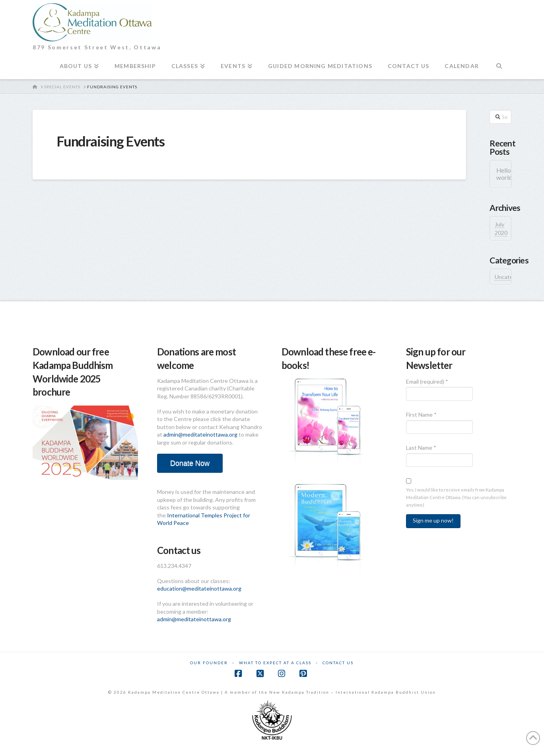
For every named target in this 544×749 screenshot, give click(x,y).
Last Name (421, 447)
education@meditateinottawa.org (199, 588)
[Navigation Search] (498, 69)
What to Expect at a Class (275, 662)
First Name (421, 414)
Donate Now (190, 463)
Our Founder (209, 662)
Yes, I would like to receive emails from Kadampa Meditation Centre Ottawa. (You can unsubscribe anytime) (456, 497)
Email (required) (427, 381)
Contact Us (338, 662)
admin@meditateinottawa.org (200, 434)
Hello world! (500, 174)
